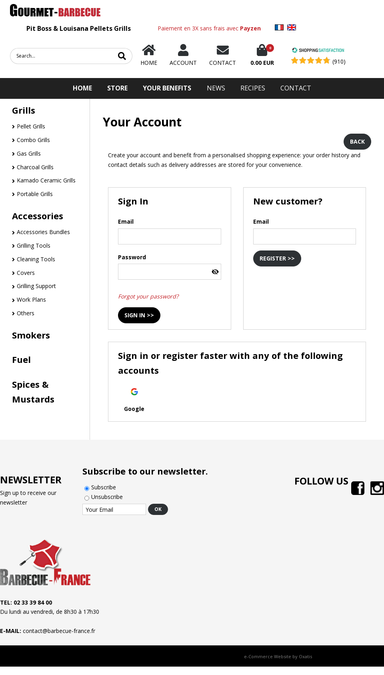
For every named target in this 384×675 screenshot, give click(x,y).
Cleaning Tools (36, 259)
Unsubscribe (107, 497)
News (216, 88)
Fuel (21, 359)
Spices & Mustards (33, 391)
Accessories (37, 216)
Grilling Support (36, 286)
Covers (26, 272)
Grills (23, 110)
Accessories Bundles (43, 232)
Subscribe (103, 487)
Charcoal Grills (35, 167)
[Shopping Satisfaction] (318, 51)
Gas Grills (29, 153)
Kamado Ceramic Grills (46, 180)
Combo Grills (33, 140)
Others (25, 313)
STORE (117, 88)
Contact (295, 88)
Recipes (252, 88)
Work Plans (31, 299)
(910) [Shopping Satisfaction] (339, 61)
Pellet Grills (31, 126)
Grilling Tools (33, 245)
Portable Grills (35, 194)
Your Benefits (167, 88)
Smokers (31, 335)
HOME (82, 88)
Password (132, 257)
